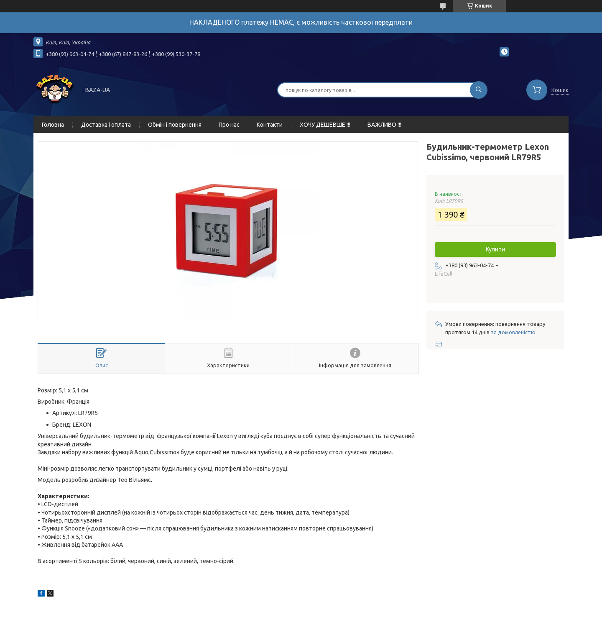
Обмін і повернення (175, 125)
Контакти (270, 125)
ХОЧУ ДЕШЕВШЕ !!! (325, 125)
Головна (53, 125)
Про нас (229, 125)
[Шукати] (478, 90)
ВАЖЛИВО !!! (384, 125)
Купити (495, 249)
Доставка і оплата (106, 125)
